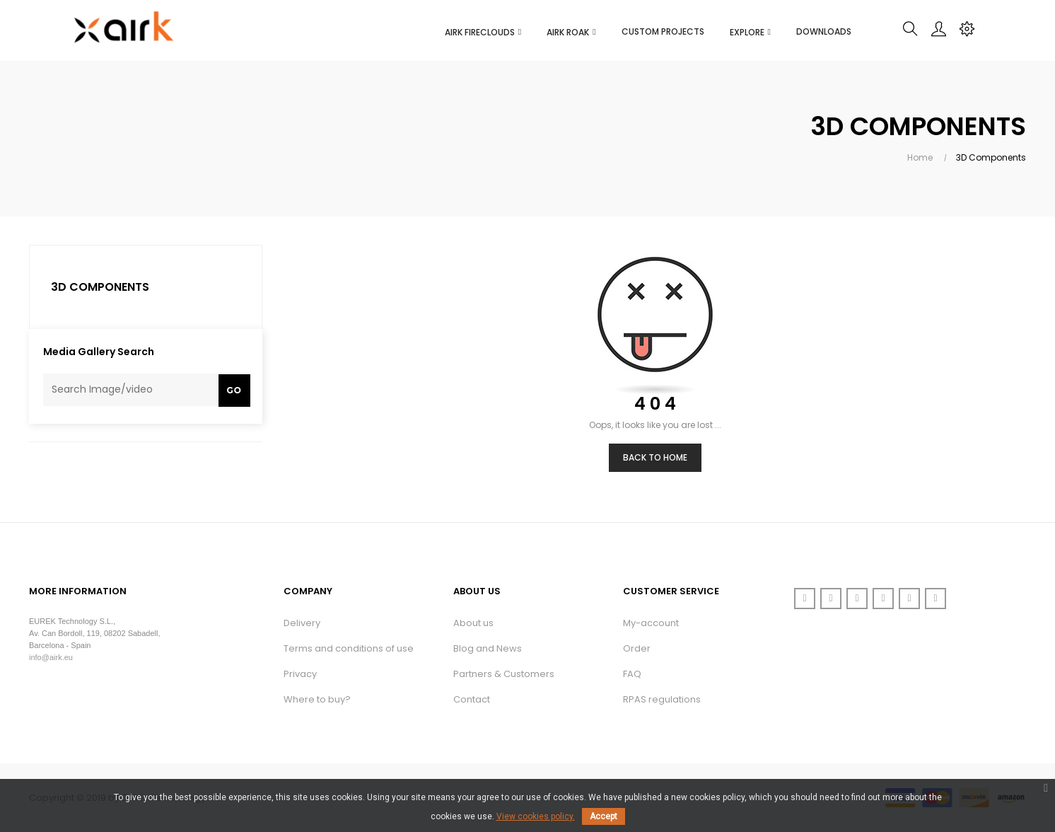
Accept (603, 816)
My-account (651, 623)
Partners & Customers (503, 674)
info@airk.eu (51, 657)
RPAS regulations (662, 699)
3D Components (100, 287)
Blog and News (487, 648)
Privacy (300, 674)
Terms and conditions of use (349, 648)
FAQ (632, 674)
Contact (471, 699)
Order (637, 648)
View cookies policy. (535, 816)
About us (473, 623)
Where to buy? (317, 699)
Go (234, 390)
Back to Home (655, 457)
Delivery (302, 623)
